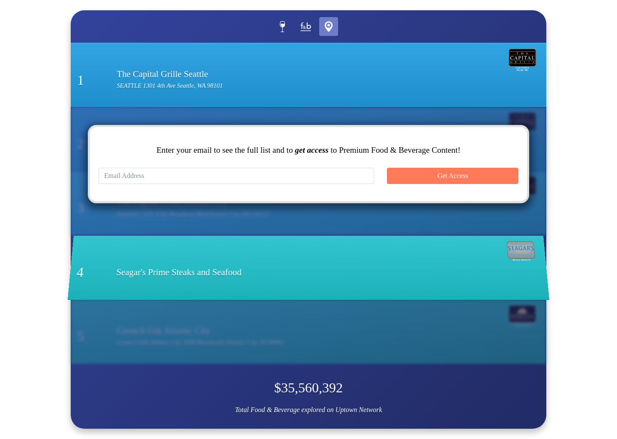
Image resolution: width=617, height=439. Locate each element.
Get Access (452, 175)
